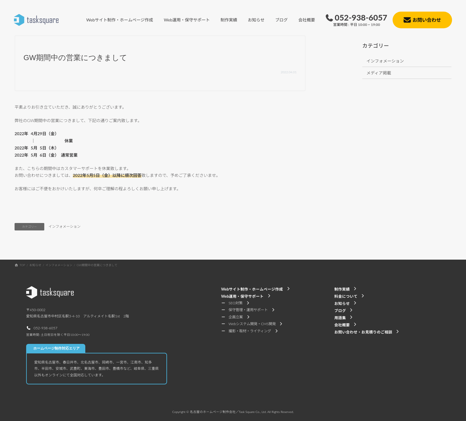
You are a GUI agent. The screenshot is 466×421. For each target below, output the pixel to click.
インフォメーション (64, 226)
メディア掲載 (378, 72)
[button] (41, 328)
